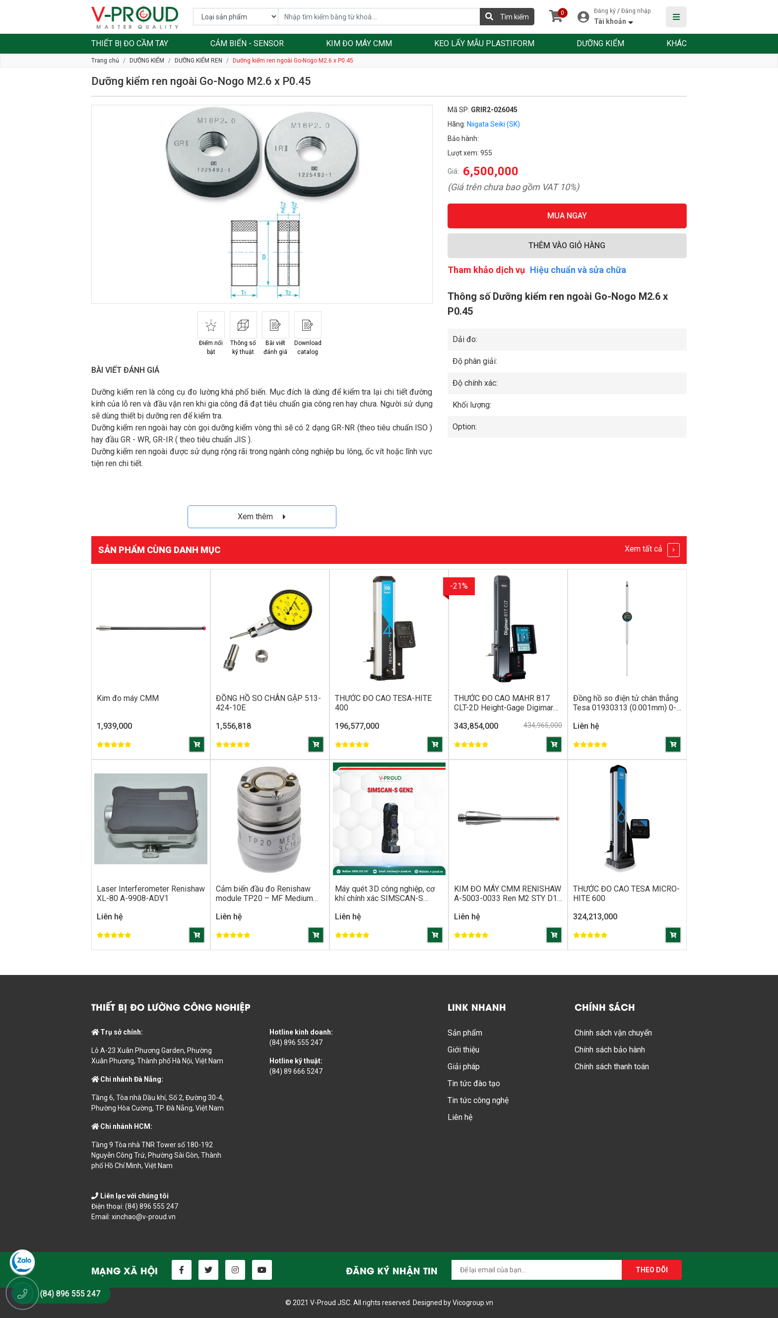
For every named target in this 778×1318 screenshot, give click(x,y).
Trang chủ (105, 60)
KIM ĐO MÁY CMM (359, 43)
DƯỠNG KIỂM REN (198, 60)
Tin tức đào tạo (474, 1083)
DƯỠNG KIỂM (600, 43)
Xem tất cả (652, 550)
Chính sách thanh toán (612, 1066)
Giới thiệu (463, 1049)
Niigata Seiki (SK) (493, 124)
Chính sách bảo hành (610, 1049)
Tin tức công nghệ (478, 1100)
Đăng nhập (635, 10)
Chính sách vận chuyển (613, 1033)
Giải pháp (464, 1066)
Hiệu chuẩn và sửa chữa (578, 270)
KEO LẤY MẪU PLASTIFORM (484, 43)
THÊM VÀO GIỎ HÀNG (566, 245)
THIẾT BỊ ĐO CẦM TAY (129, 43)
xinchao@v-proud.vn (144, 1217)
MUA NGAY (567, 215)
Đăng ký (605, 10)
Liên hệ (460, 1117)
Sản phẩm (465, 1033)
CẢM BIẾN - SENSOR (247, 43)
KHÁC (676, 43)
